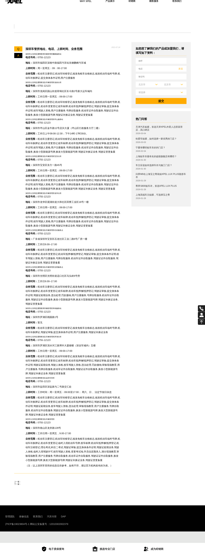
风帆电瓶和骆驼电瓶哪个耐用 (32, 494)
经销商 (132, 6)
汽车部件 (110, 26)
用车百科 (134, 26)
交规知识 (38, 26)
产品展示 (110, 6)
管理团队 (10, 528)
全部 (17, 26)
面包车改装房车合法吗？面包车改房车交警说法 (44, 485)
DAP (63, 528)
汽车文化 (86, 26)
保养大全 (62, 26)
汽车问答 (52, 528)
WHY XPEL (86, 6)
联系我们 (177, 6)
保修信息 (24, 528)
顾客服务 (153, 6)
